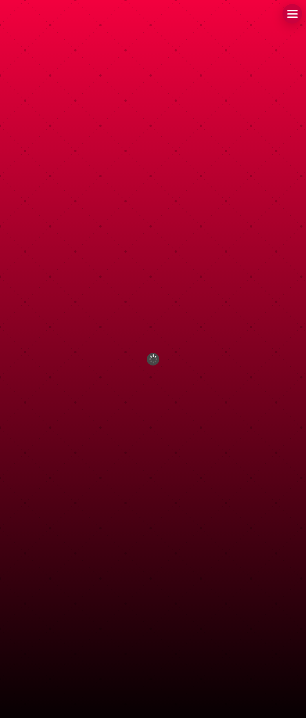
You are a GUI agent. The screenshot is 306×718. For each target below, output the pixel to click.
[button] (292, 14)
